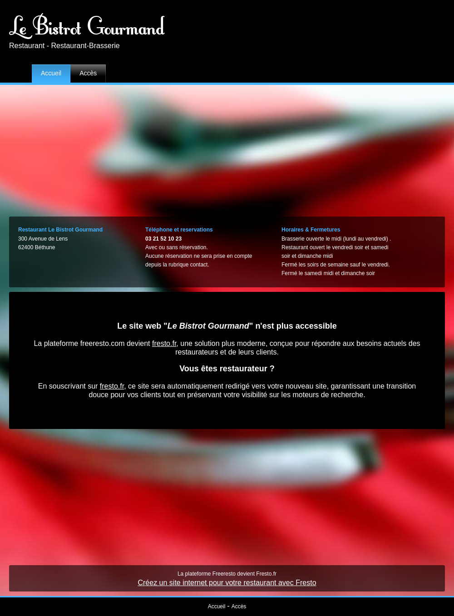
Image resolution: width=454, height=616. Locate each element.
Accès (88, 73)
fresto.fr (164, 343)
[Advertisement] (227, 148)
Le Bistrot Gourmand (87, 25)
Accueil (51, 73)
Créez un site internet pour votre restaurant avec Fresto (227, 582)
